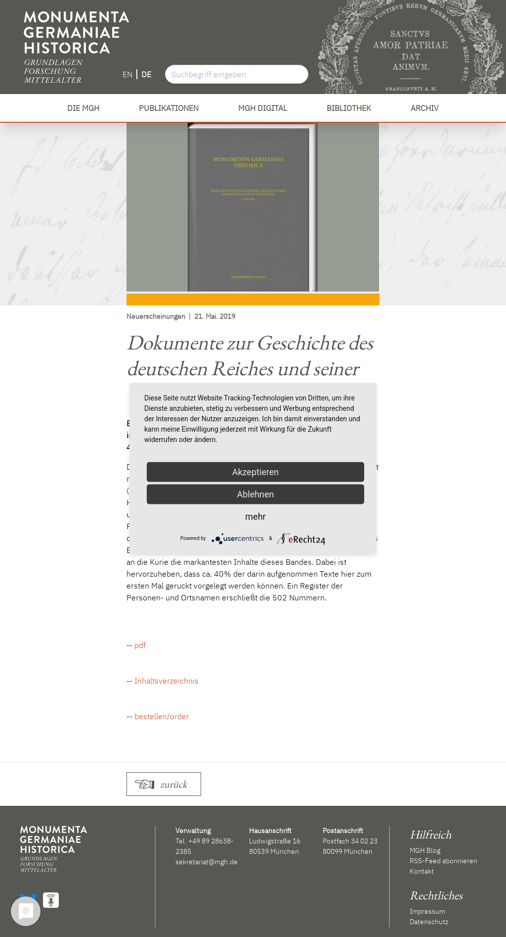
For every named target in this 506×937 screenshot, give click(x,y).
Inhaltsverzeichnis (166, 681)
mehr (255, 516)
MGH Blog (425, 850)
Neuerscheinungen (155, 316)
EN (127, 74)
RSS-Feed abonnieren (443, 860)
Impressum (427, 911)
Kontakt (422, 871)
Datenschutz (429, 921)
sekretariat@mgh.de (206, 861)
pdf (140, 645)
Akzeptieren (255, 471)
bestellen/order (161, 716)
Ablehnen (255, 494)
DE (146, 74)
